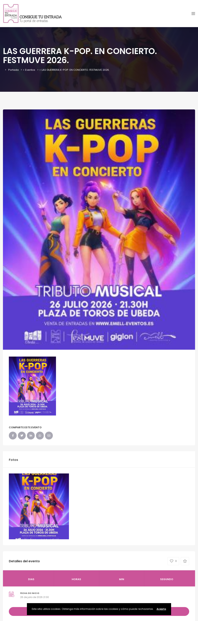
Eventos (30, 70)
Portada (13, 70)
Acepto (161, 609)
